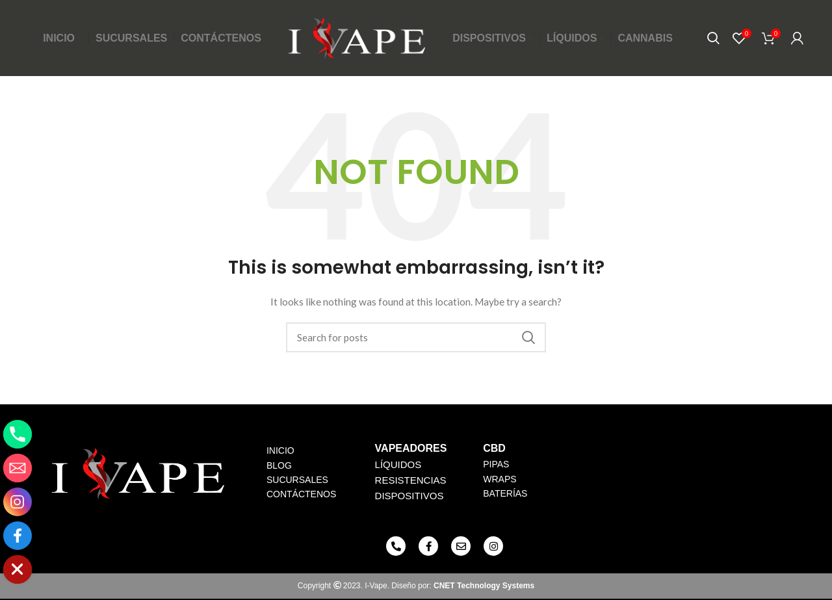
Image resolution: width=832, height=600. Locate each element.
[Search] (713, 39)
